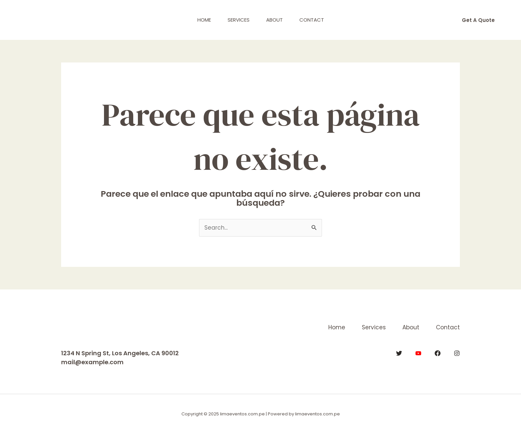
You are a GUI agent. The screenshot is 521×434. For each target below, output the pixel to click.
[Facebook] (438, 353)
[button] (478, 20)
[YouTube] (418, 353)
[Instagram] (457, 353)
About (274, 19)
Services (239, 19)
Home (204, 19)
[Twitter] (399, 353)
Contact (311, 19)
